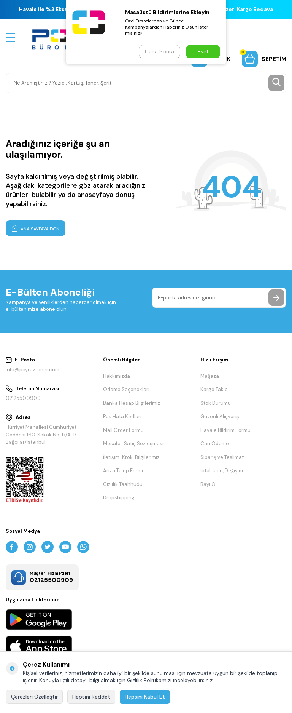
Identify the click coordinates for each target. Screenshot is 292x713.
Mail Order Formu (123, 430)
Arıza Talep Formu (124, 470)
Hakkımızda (116, 376)
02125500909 (23, 398)
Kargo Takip (214, 389)
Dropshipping (119, 497)
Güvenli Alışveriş (219, 416)
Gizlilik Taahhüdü (123, 484)
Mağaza (209, 376)
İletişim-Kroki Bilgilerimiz (131, 457)
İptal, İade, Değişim (221, 470)
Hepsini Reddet (91, 696)
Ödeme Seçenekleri (126, 389)
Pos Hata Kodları (122, 416)
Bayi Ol (208, 484)
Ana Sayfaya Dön (35, 228)
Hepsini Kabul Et (145, 696)
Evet (203, 51)
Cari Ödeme (214, 443)
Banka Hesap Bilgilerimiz (131, 403)
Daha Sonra (159, 51)
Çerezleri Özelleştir (34, 696)
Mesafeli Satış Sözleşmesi (133, 443)
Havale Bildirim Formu (225, 430)
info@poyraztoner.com (32, 369)
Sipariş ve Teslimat (222, 457)
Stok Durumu (215, 403)
